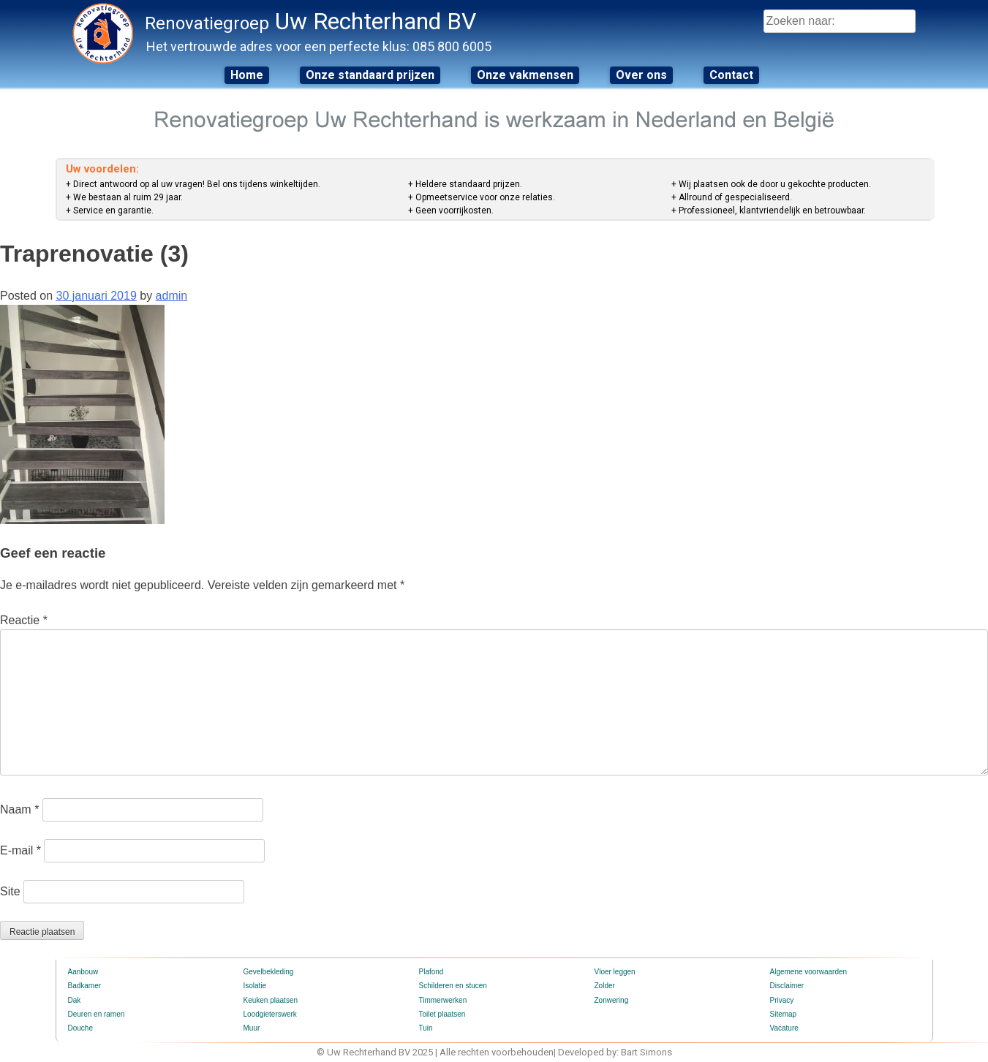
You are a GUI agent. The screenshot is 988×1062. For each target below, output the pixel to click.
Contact (731, 75)
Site (10, 891)
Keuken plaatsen (271, 1000)
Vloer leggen (615, 972)
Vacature (784, 1028)
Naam (19, 809)
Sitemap (783, 1014)
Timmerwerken (443, 1000)
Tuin (426, 1028)
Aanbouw (83, 972)
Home (246, 75)
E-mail (20, 850)
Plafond (431, 972)
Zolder (605, 986)
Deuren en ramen (96, 1014)
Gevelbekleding (269, 972)
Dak (74, 1000)
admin (172, 295)
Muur (252, 1028)
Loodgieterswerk (270, 1014)
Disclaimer (787, 986)
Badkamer (85, 986)
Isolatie (255, 986)
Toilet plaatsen (442, 1014)
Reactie (24, 620)
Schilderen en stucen (453, 986)
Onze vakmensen (525, 75)
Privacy (782, 1000)
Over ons (641, 75)
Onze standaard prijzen (370, 75)
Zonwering (612, 1000)
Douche (80, 1028)
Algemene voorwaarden (809, 972)
